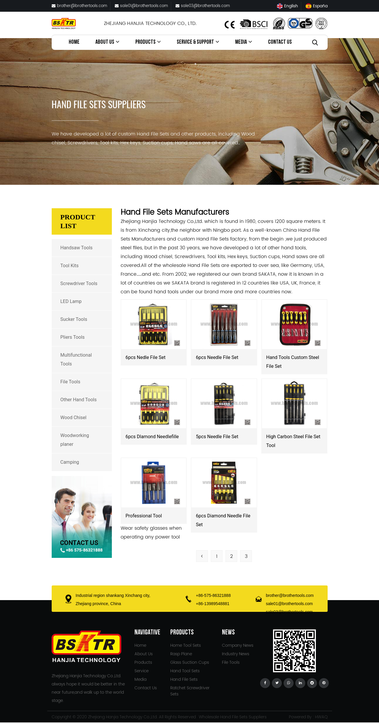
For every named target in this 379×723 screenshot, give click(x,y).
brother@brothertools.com (79, 6)
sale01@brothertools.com (141, 6)
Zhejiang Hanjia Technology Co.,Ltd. (123, 717)
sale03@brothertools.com (203, 6)
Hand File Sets (184, 679)
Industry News (235, 654)
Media (243, 42)
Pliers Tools (72, 337)
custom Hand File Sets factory (212, 239)
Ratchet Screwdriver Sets (190, 691)
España (317, 6)
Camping (69, 462)
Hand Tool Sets (185, 671)
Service (141, 671)
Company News (237, 645)
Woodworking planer (74, 440)
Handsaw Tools (76, 247)
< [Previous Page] (202, 556)
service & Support (198, 42)
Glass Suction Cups (189, 662)
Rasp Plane (181, 654)
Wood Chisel (73, 417)
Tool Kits (69, 265)
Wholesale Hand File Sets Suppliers (233, 717)
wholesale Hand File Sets (191, 265)
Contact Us (280, 42)
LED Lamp (71, 301)
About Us (107, 42)
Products (148, 42)
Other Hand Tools (78, 399)
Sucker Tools (73, 319)
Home (74, 42)
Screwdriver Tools (78, 283)
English (287, 6)
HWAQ (321, 717)
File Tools (70, 382)
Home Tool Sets (185, 645)
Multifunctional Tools (76, 359)
